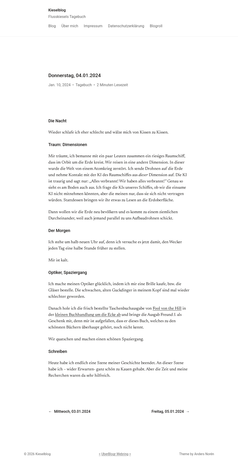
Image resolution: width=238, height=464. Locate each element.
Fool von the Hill (167, 309)
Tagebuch (84, 85)
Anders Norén (204, 454)
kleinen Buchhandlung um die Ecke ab (88, 315)
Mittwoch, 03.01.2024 (72, 411)
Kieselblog (57, 10)
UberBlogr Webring (115, 454)
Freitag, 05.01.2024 (168, 411)
